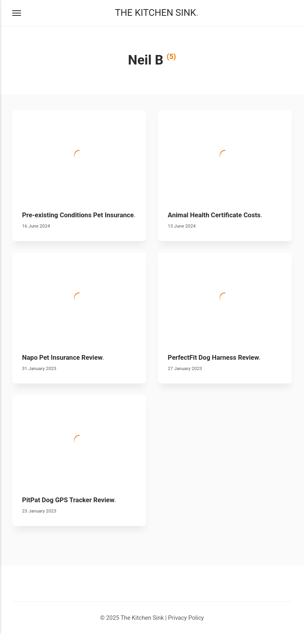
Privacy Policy (186, 617)
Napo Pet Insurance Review (63, 357)
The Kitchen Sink (156, 13)
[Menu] (17, 13)
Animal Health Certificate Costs (215, 215)
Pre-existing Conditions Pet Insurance (79, 215)
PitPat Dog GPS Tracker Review (69, 500)
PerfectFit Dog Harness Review (214, 357)
